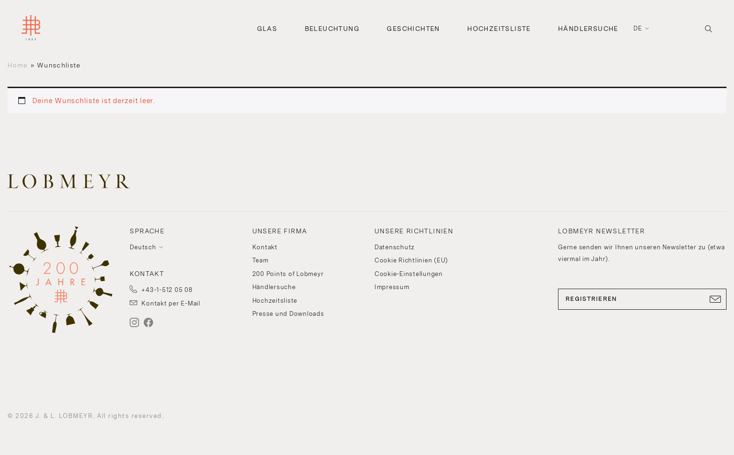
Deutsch (143, 247)
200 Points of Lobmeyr (288, 273)
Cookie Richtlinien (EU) (411, 260)
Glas (267, 28)
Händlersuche (588, 28)
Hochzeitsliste (499, 28)
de (638, 28)
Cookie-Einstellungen (408, 273)
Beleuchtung (332, 28)
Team (260, 260)
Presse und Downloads (288, 313)
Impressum (392, 287)
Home (17, 65)
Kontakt (265, 247)
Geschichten (413, 28)
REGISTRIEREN (642, 299)
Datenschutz (394, 247)
